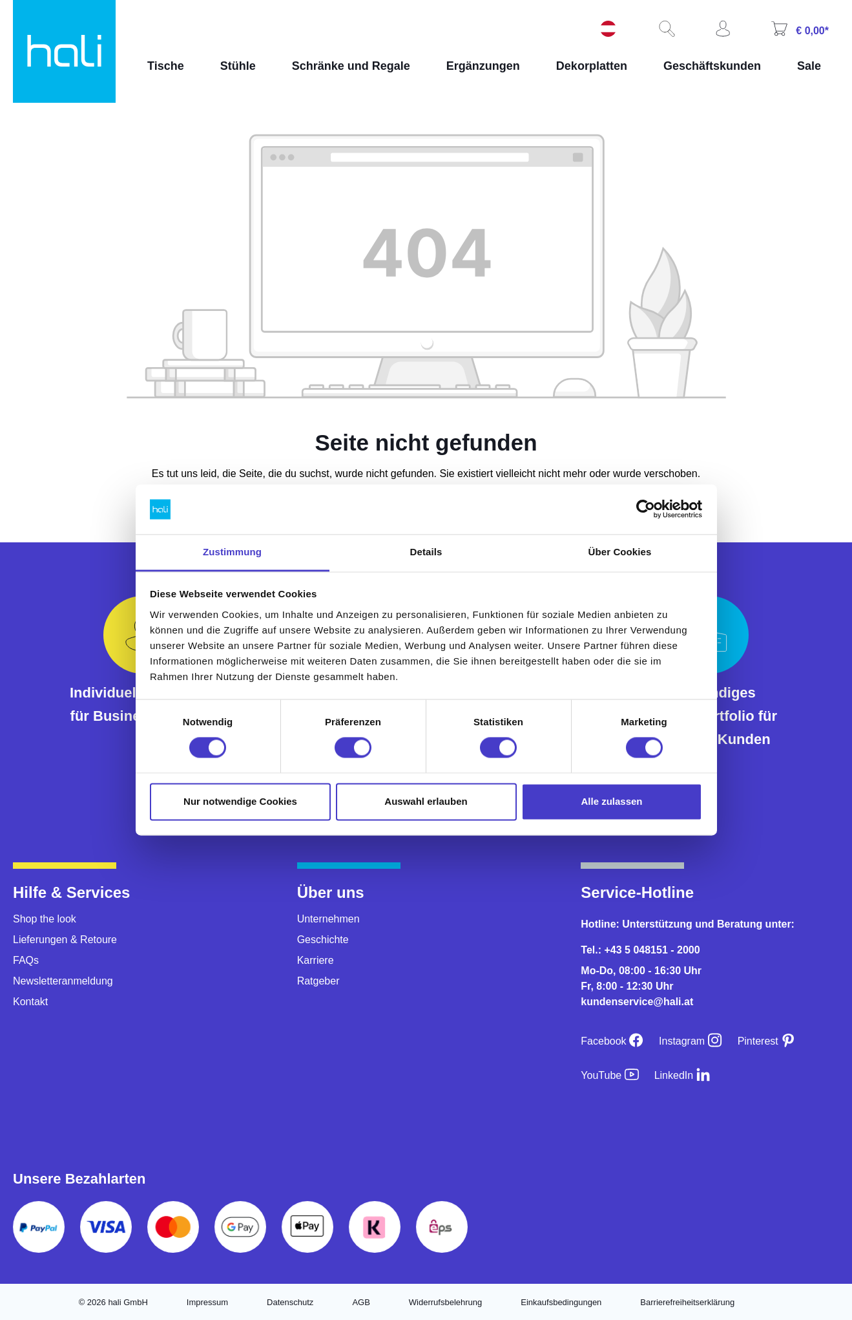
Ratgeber (318, 980)
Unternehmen (328, 918)
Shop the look (44, 918)
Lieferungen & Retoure (65, 939)
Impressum (207, 1302)
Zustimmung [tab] (232, 551)
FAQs (26, 960)
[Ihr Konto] (721, 29)
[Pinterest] (767, 1041)
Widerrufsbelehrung (445, 1302)
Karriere (315, 960)
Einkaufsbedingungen (561, 1302)
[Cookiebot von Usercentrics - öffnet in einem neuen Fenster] (645, 509)
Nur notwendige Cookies (240, 801)
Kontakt (30, 1001)
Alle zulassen (611, 801)
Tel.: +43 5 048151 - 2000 (640, 949)
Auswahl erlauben (425, 801)
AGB (360, 1302)
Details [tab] (426, 551)
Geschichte (323, 939)
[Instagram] (690, 1041)
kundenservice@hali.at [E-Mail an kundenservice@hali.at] (637, 1001)
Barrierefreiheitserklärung (687, 1302)
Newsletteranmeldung (63, 980)
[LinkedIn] (682, 1075)
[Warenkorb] (798, 30)
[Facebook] (612, 1041)
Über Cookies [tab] (620, 551)
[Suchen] (665, 29)
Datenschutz (290, 1302)
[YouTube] (609, 1075)
